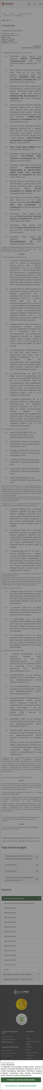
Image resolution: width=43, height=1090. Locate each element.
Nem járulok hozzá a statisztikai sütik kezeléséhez (20, 1086)
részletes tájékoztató (20, 1075)
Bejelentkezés (34, 4)
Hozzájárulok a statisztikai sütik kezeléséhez (21, 1080)
